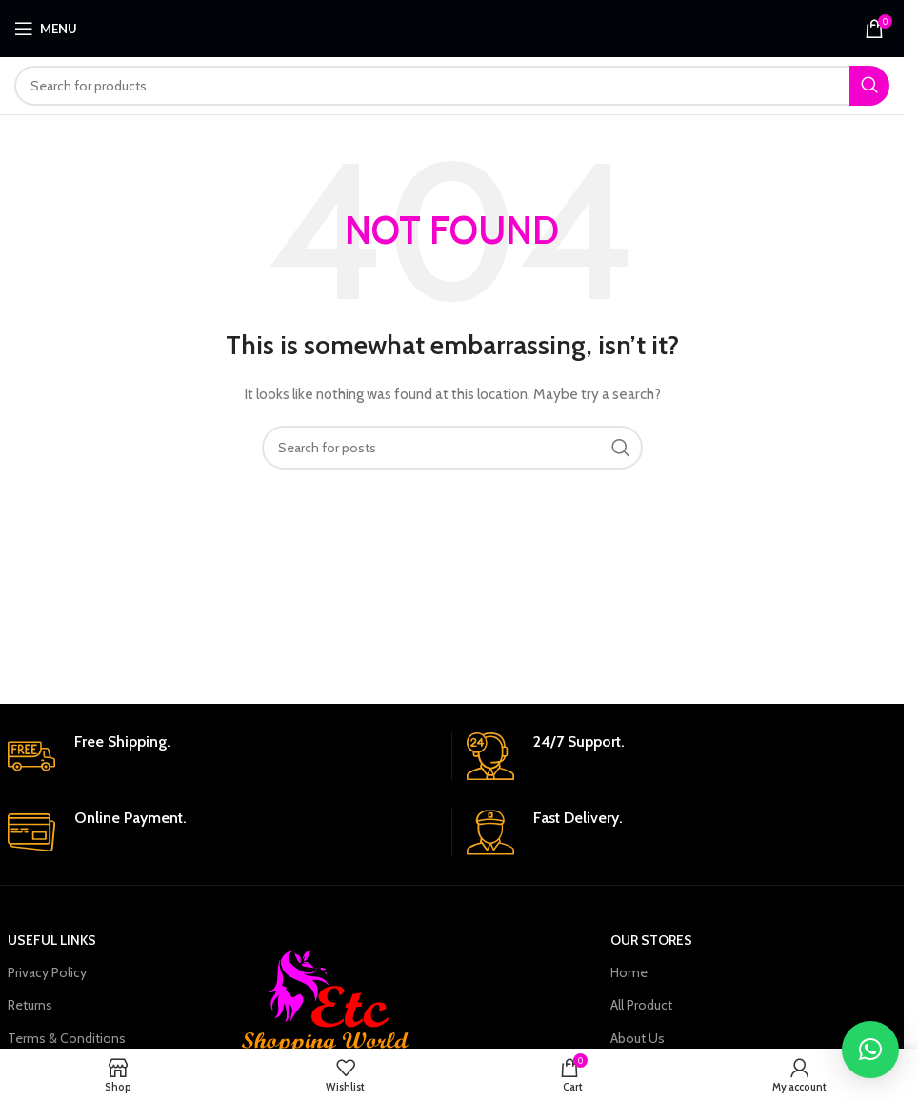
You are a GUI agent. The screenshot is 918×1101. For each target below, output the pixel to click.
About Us (637, 1038)
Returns (30, 1004)
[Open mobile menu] (46, 29)
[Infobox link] (222, 756)
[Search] (451, 86)
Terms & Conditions (67, 1038)
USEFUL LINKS (52, 940)
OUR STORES (651, 940)
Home (629, 972)
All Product (641, 1004)
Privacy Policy (47, 972)
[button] (870, 1049)
